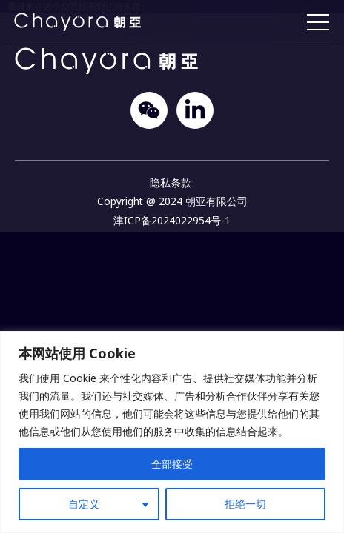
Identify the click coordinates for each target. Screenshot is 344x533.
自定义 (83, 504)
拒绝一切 (245, 504)
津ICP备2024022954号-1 (172, 220)
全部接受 (172, 464)
